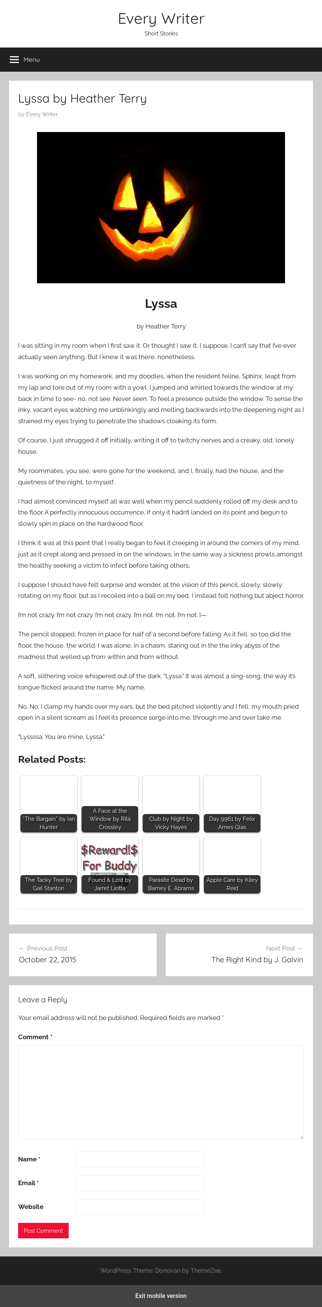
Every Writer (161, 18)
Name (29, 1159)
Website (30, 1206)
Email (28, 1183)
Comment (35, 1037)
